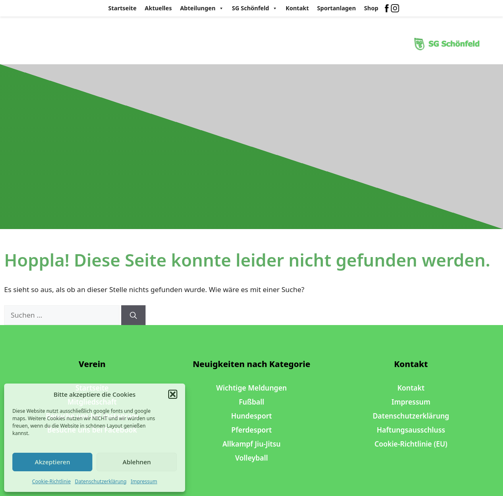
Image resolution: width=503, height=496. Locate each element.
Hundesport (251, 416)
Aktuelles (158, 8)
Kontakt (297, 8)
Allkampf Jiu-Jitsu (251, 444)
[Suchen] (133, 315)
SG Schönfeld (254, 8)
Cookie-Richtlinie (51, 481)
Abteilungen (202, 8)
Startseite (122, 8)
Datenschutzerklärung (100, 481)
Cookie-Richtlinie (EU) (410, 444)
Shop (371, 8)
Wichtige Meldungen (251, 388)
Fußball (251, 402)
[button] (173, 394)
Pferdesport (251, 430)
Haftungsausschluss (411, 430)
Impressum (144, 481)
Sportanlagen (336, 8)
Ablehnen (136, 462)
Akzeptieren (52, 462)
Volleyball (251, 458)
